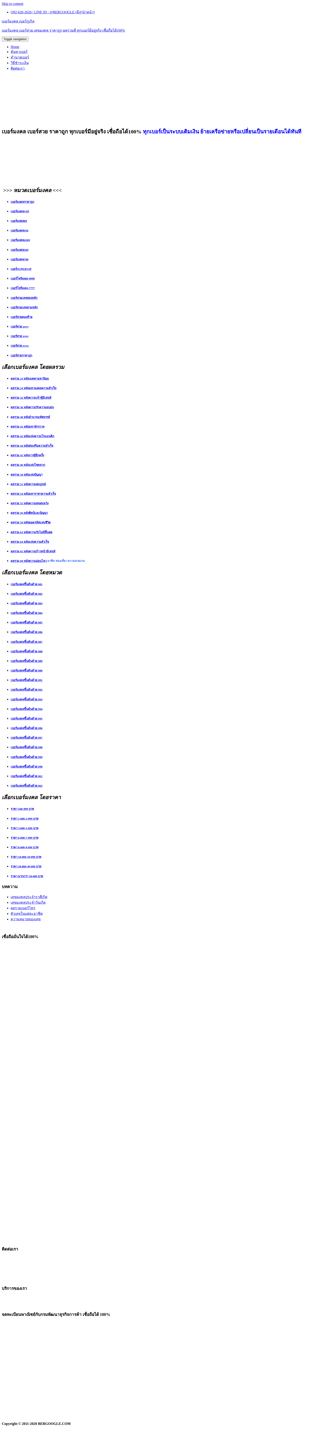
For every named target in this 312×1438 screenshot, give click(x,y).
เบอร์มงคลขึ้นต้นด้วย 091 (26, 680)
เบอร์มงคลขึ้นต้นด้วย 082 (26, 593)
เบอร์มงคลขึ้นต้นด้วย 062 (26, 785)
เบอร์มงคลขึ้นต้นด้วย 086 (26, 632)
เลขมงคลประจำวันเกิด (28, 902)
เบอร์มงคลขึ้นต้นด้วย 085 (26, 622)
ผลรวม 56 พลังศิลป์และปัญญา (29, 513)
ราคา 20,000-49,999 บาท (26, 866)
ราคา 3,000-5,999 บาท (24, 828)
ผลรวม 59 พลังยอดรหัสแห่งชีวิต (31, 522)
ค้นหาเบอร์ (19, 52)
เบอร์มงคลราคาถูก (22, 201)
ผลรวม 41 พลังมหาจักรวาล (27, 426)
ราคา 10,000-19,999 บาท (26, 857)
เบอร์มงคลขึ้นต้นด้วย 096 (26, 728)
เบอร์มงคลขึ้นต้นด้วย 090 (26, 766)
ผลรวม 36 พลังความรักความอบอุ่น (32, 407)
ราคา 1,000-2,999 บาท (24, 818)
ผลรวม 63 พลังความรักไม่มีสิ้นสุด (31, 532)
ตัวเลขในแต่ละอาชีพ (27, 913)
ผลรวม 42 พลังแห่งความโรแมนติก (32, 436)
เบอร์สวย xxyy (20, 326)
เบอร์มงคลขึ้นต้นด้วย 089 (26, 661)
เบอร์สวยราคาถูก (21, 355)
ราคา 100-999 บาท (22, 809)
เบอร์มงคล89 (19, 221)
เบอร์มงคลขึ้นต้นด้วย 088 (26, 651)
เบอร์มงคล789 (19, 259)
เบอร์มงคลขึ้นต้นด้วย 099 (26, 757)
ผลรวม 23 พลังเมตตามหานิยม (30, 378)
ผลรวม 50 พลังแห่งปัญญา (26, 474)
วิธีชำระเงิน (20, 63)
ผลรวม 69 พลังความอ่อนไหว (29, 561)
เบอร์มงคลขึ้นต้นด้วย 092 (26, 689)
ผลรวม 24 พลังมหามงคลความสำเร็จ (33, 388)
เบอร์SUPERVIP (21, 269)
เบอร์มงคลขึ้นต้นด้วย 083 (26, 603)
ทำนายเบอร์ (20, 57)
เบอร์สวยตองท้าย (21, 317)
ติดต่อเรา (18, 68)
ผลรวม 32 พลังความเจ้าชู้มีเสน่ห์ (31, 397)
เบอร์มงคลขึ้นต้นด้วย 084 (26, 613)
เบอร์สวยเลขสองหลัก (24, 298)
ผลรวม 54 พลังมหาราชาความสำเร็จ (33, 493)
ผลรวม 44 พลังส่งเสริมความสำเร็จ (32, 445)
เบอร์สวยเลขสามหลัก (24, 307)
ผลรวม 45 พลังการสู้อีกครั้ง (27, 455)
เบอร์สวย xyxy (20, 336)
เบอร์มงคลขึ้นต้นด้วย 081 (26, 584)
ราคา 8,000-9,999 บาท (24, 847)
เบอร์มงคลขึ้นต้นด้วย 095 (26, 718)
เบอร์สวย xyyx (20, 345)
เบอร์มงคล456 (19, 230)
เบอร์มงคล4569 (20, 240)
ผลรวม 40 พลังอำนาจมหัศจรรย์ (30, 417)
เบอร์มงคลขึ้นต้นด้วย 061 (26, 776)
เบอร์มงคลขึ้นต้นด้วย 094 (26, 709)
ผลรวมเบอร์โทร (23, 908)
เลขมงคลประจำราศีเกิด (29, 897)
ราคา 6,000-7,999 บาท (24, 837)
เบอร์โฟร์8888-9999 (23, 278)
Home (15, 47)
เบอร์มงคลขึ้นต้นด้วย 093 (26, 699)
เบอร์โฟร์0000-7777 (23, 288)
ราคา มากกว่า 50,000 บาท (27, 876)
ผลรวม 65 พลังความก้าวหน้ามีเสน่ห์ (33, 551)
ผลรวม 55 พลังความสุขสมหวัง (29, 503)
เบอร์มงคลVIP (20, 211)
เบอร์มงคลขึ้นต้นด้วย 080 (26, 670)
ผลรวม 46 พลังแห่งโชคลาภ (28, 465)
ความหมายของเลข (26, 919)
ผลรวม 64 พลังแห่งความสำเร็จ (30, 541)
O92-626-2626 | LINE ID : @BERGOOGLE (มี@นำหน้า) (53, 12)
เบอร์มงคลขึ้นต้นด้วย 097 (26, 737)
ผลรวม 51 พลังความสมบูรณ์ (28, 484)
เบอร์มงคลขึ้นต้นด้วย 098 (26, 747)
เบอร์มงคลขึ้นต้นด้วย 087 (26, 642)
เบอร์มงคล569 (19, 249)
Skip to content (12, 4)
